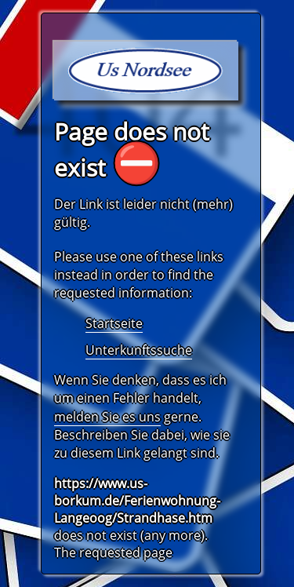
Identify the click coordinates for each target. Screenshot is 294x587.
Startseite (114, 323)
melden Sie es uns (107, 416)
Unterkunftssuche (138, 350)
